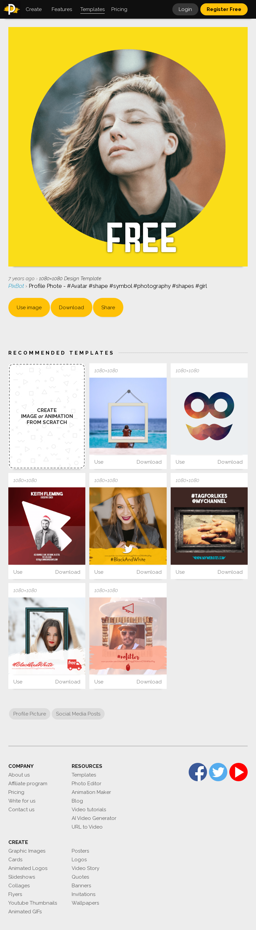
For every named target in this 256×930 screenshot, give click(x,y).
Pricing (16, 792)
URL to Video (87, 827)
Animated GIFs (25, 912)
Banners (81, 886)
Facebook (198, 772)
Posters (80, 851)
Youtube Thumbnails (32, 903)
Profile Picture (29, 714)
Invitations (83, 894)
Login (185, 9)
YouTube (238, 772)
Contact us (21, 810)
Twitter (218, 772)
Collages (19, 886)
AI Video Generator (94, 818)
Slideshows (21, 877)
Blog (77, 801)
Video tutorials (89, 810)
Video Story (85, 868)
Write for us (21, 801)
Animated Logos (27, 868)
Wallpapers (85, 903)
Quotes (80, 877)
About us (19, 775)
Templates (84, 775)
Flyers (15, 894)
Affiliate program (27, 784)
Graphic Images (26, 851)
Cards (15, 860)
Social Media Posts (78, 714)
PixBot (16, 286)
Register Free (224, 9)
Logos (79, 860)
